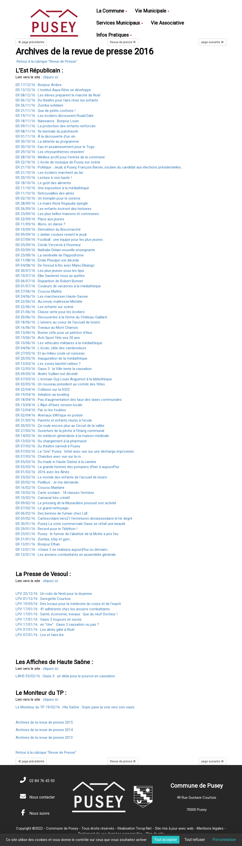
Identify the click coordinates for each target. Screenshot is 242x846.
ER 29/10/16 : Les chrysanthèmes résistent (50, 152)
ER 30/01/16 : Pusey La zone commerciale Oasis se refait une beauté (70, 524)
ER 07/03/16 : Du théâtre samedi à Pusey (48, 446)
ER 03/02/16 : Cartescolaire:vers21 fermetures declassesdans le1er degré (74, 518)
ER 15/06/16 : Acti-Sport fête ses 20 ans (48, 338)
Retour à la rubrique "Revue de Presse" (47, 61)
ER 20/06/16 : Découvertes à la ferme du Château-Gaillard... (62, 317)
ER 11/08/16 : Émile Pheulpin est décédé (47, 260)
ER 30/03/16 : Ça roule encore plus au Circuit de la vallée (60, 425)
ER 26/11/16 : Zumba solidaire (40, 105)
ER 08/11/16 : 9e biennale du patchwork (47, 131)
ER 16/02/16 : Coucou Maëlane (40, 487)
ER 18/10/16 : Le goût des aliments (43, 183)
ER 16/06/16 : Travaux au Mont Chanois (47, 327)
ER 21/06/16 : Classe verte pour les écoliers (50, 312)
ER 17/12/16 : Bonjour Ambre (39, 85)
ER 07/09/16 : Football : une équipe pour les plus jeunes (59, 239)
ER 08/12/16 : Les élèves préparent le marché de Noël (58, 95)
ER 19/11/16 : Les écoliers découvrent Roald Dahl (54, 116)
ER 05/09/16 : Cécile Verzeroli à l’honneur (48, 245)
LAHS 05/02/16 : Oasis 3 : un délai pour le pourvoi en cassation (65, 676)
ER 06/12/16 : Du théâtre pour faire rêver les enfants (57, 100)
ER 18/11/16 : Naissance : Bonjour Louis (47, 121)
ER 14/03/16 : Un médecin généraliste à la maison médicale (62, 436)
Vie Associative (167, 23)
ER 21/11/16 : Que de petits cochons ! (46, 110)
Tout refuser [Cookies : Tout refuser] (195, 839)
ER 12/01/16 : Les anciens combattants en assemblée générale (66, 554)
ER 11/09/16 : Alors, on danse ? (40, 224)
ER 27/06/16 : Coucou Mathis (39, 291)
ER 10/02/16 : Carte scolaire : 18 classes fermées (55, 492)
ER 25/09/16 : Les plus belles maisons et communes (57, 214)
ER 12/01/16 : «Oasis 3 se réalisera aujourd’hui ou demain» (62, 549)
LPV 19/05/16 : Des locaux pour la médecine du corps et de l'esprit (68, 604)
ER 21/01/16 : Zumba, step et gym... (44, 539)
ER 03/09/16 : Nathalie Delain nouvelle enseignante (55, 250)
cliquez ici (50, 77)
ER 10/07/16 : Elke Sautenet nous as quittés (50, 276)
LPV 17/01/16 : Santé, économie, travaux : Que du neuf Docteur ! (66, 614)
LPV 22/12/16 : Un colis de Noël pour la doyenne (54, 593)
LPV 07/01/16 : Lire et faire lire (40, 635)
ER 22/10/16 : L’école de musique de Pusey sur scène (58, 162)
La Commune (111, 11)
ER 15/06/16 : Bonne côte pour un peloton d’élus (54, 332)
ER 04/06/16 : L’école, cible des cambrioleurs (51, 348)
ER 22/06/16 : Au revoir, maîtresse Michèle (49, 301)
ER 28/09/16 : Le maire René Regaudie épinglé (52, 203)
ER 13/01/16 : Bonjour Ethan (38, 544)
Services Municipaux (119, 23)
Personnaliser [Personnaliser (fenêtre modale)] (224, 839)
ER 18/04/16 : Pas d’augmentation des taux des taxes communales (69, 399)
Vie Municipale (152, 11)
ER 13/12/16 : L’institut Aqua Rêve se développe (53, 90)
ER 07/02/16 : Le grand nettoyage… (43, 508)
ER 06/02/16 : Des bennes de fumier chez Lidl (51, 513)
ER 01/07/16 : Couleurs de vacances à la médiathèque (58, 286)
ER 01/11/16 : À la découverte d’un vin (45, 136)
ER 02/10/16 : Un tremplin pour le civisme (48, 198)
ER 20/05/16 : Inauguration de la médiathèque (51, 358)
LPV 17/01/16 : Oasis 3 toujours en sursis (49, 619)
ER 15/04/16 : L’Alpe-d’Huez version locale (49, 405)
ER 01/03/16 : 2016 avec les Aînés (42, 472)
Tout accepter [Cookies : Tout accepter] (165, 839)
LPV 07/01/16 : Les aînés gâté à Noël (45, 629)
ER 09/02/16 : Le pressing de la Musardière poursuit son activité (66, 503)
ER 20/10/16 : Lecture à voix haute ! (44, 177)
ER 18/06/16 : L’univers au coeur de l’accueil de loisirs (58, 322)
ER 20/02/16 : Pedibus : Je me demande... (48, 482)
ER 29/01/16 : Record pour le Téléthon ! (46, 529)
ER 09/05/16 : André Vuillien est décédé (47, 374)
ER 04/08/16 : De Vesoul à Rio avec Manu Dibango (55, 265)
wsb (190, 828)
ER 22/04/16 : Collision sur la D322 (43, 389)
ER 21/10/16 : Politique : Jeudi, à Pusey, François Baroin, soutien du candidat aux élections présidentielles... (99, 167)
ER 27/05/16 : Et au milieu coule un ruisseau (50, 353)
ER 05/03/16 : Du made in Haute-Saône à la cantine (56, 462)
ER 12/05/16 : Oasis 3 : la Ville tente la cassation (54, 369)
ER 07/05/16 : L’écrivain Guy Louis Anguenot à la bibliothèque (64, 379)
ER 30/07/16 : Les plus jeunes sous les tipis (50, 271)
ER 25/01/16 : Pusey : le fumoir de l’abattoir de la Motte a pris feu (67, 534)
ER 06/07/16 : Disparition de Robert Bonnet (49, 281)
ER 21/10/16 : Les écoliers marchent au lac (49, 172)
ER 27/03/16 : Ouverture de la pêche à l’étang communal (60, 431)
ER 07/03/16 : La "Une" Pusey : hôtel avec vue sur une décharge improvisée (75, 451)
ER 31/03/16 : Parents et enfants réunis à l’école (54, 420)
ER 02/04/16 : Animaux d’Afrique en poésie (49, 415)
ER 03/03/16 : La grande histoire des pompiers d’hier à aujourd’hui (67, 467)
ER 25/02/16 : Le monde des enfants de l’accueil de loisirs (61, 477)
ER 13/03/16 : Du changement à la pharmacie (51, 441)
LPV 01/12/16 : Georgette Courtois (43, 599)
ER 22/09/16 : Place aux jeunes (40, 219)
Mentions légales (210, 828)
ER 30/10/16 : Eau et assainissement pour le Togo (55, 147)
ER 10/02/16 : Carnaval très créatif (43, 498)
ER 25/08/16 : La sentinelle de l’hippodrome (50, 255)
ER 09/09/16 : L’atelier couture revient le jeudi (51, 234)
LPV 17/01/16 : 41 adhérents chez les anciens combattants (63, 609)
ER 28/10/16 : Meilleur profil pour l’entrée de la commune (60, 157)
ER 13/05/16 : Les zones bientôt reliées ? (48, 364)
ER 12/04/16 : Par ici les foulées (41, 410)
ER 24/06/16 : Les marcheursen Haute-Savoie (52, 296)
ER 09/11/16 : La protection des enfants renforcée (56, 126)
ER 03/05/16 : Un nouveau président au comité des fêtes (60, 384)
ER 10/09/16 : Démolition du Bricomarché (48, 229)
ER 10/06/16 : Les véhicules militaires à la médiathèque (59, 343)
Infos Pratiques (114, 35)
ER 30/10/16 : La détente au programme (47, 141)
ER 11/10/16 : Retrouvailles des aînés (45, 193)
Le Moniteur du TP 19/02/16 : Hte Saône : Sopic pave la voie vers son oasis (75, 707)
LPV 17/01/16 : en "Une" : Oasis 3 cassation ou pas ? (57, 624)
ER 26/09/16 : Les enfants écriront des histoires (53, 209)
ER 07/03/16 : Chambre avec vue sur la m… (49, 456)
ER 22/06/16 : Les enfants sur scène (44, 307)
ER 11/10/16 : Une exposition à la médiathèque (52, 188)
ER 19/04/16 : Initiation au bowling (42, 394)
